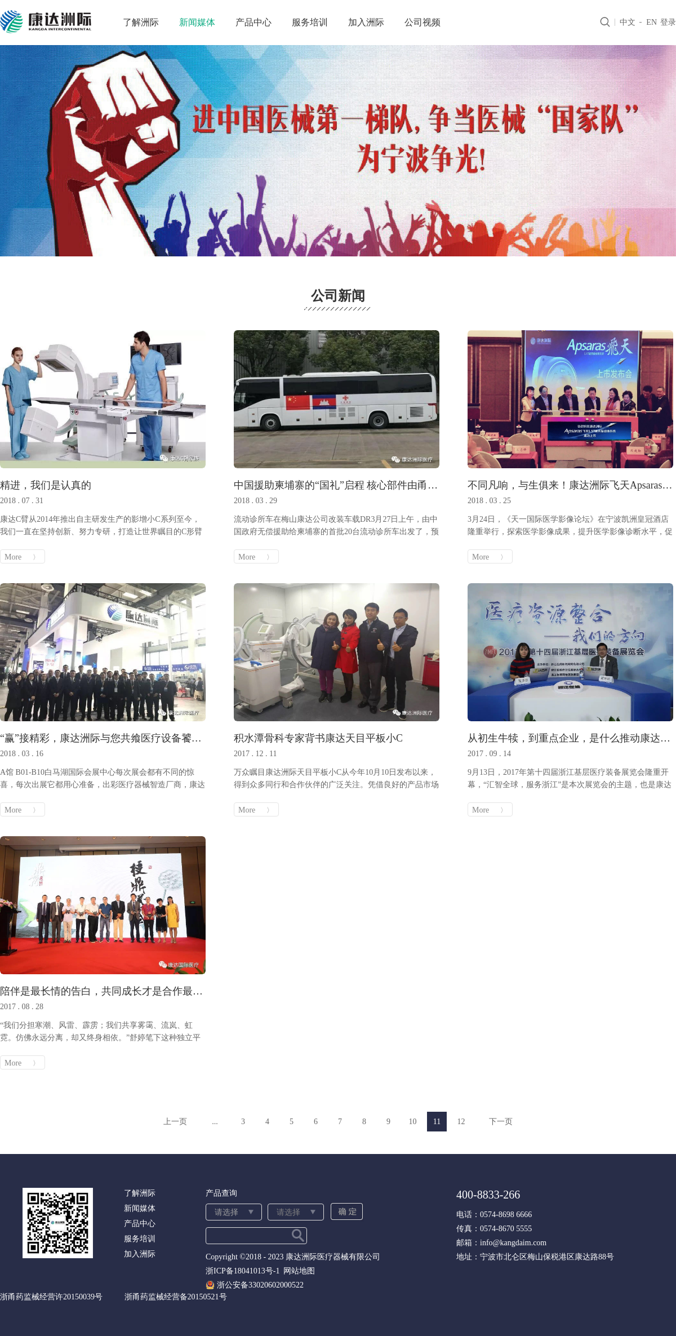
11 (437, 1121)
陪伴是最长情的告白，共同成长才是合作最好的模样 (103, 991)
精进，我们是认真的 (45, 485)
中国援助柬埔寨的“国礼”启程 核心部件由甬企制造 (336, 485)
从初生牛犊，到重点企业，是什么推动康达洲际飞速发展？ (570, 738)
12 (461, 1121)
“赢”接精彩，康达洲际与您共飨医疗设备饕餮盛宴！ (103, 738)
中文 (627, 22)
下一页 (501, 1121)
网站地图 (297, 1271)
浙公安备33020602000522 (260, 1285)
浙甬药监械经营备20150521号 (175, 1297)
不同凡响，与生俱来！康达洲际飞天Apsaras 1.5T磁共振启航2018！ (570, 485)
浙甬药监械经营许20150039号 (51, 1297)
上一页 (175, 1121)
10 (413, 1121)
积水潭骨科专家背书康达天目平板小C (318, 738)
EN (651, 22)
